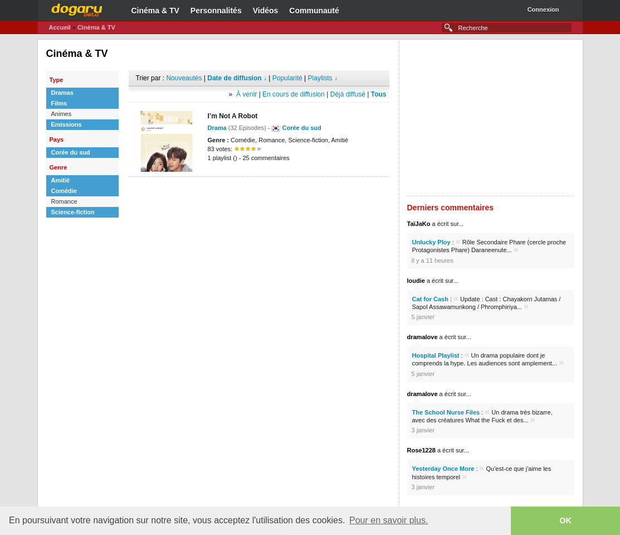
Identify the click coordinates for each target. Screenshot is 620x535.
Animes (61, 113)
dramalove (422, 337)
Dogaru (77, 8)
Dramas (62, 92)
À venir (246, 94)
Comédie (64, 190)
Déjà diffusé (347, 94)
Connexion (543, 9)
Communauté (314, 10)
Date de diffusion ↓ (237, 78)
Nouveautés (184, 78)
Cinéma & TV (155, 10)
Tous (379, 94)
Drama (217, 127)
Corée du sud (70, 152)
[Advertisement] (259, 193)
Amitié (60, 180)
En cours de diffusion (293, 94)
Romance (64, 201)
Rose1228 (421, 450)
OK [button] (565, 520)
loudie (416, 280)
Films (59, 103)
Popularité (287, 78)
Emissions (66, 124)
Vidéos (266, 10)
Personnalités (216, 10)
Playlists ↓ (323, 78)
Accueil (60, 27)
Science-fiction (73, 212)
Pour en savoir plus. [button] (388, 520)
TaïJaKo (419, 223)
